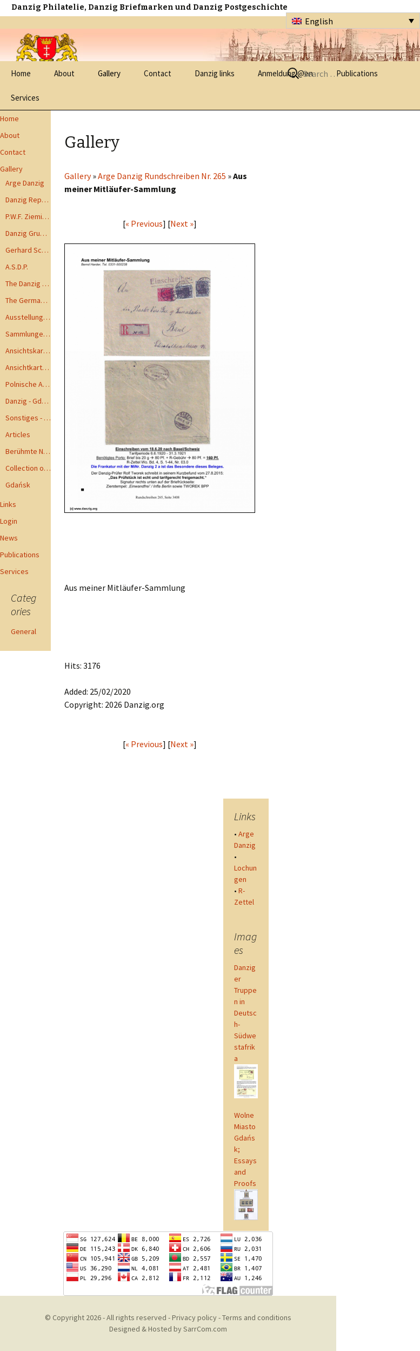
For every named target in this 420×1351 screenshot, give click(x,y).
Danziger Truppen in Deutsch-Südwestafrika (245, 1013)
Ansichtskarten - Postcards (28, 350)
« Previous (144, 223)
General (23, 631)
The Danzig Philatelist (28, 283)
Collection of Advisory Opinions (28, 468)
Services (25, 98)
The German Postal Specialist (28, 300)
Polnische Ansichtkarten (28, 384)
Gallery (109, 73)
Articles (17, 434)
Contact (157, 73)
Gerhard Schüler (28, 250)
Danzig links (215, 73)
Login (8, 521)
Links (8, 504)
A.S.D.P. (16, 267)
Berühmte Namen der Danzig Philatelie (28, 451)
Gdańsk (17, 485)
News (9, 538)
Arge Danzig (24, 183)
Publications (19, 554)
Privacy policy (194, 1317)
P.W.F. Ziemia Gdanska (28, 216)
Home (21, 73)
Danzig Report (28, 200)
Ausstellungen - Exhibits (28, 317)
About (64, 73)
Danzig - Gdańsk (28, 401)
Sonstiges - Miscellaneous (28, 418)
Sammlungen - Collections (28, 334)
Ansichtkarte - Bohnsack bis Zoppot (28, 367)
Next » (182, 223)
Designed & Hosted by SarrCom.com (168, 1329)
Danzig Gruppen (28, 233)
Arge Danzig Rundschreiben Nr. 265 (162, 175)
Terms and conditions (256, 1317)
